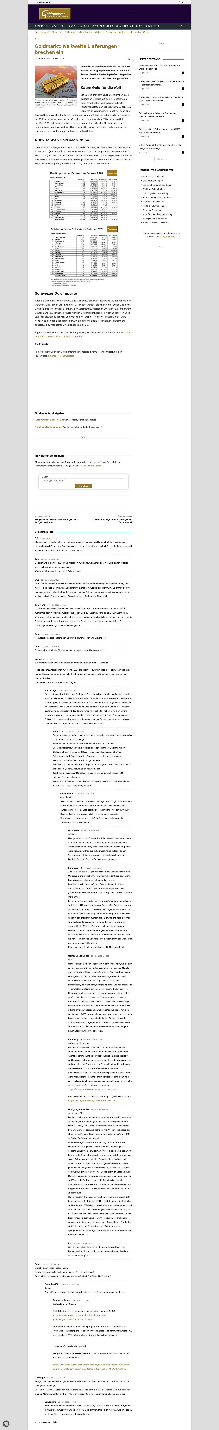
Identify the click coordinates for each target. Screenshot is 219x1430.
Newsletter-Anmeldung (50, 455)
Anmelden (83, 486)
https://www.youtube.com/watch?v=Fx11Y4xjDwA (92, 1100)
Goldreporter (45, 58)
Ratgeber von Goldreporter (156, 170)
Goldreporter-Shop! (167, 236)
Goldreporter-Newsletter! (61, 356)
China (37, 39)
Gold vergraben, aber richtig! (49, 420)
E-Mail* (45, 477)
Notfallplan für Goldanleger (48, 427)
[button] (181, 26)
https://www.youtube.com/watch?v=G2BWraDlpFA (92, 1089)
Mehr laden (161, 159)
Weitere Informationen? (91, 466)
